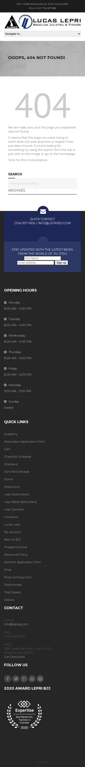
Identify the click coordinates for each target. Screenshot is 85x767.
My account (12, 532)
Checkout (11, 464)
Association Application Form (24, 441)
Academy (11, 434)
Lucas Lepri (12, 524)
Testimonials (13, 585)
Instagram (40, 678)
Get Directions (14, 657)
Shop (7, 570)
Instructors (12, 487)
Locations (11, 517)
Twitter (15, 678)
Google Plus (23, 678)
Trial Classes (12, 592)
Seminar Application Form (22, 562)
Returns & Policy (16, 554)
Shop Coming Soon (18, 577)
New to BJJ (12, 539)
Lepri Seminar (14, 509)
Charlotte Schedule (17, 457)
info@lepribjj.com (16, 624)
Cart (7, 449)
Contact (42, 761)
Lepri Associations (16, 494)
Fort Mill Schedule (16, 472)
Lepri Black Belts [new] (20, 502)
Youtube (32, 678)
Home (8, 479)
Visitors (9, 600)
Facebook (7, 678)
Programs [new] (15, 547)
